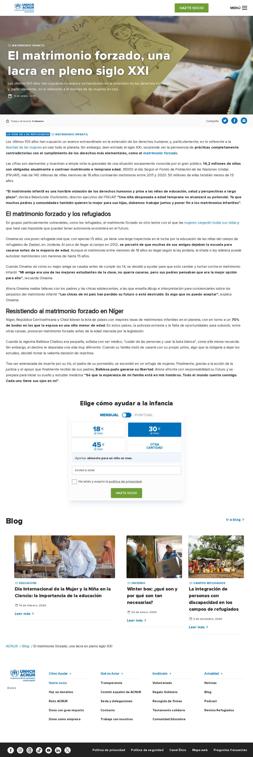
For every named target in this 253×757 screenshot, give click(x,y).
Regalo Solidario (165, 692)
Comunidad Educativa (169, 719)
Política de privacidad (109, 750)
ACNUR (12, 646)
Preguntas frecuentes (230, 750)
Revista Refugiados (219, 710)
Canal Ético (177, 750)
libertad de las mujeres (24, 147)
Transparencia (111, 683)
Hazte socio (126, 493)
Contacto (108, 710)
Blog (25, 646)
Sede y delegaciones (116, 701)
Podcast (210, 701)
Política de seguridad (147, 750)
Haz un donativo (61, 692)
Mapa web (200, 750)
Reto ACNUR (58, 701)
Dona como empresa (64, 719)
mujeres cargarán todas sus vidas (210, 222)
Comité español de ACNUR (121, 692)
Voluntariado (162, 683)
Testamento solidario (169, 710)
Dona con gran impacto (66, 710)
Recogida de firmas (167, 701)
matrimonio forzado (160, 153)
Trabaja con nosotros (117, 719)
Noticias (210, 683)
